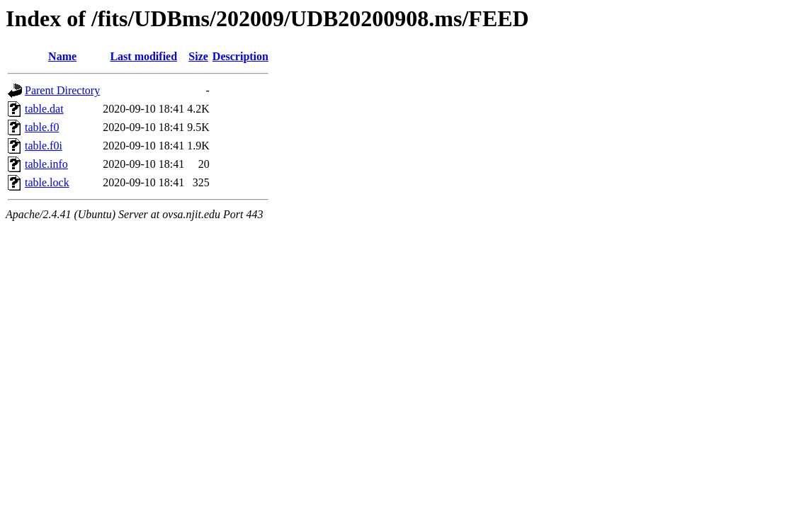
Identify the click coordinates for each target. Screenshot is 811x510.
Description (240, 56)
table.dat (44, 109)
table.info (46, 164)
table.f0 (42, 127)
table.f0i (43, 146)
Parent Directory (62, 90)
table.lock (47, 182)
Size (198, 56)
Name (62, 56)
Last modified (143, 56)
